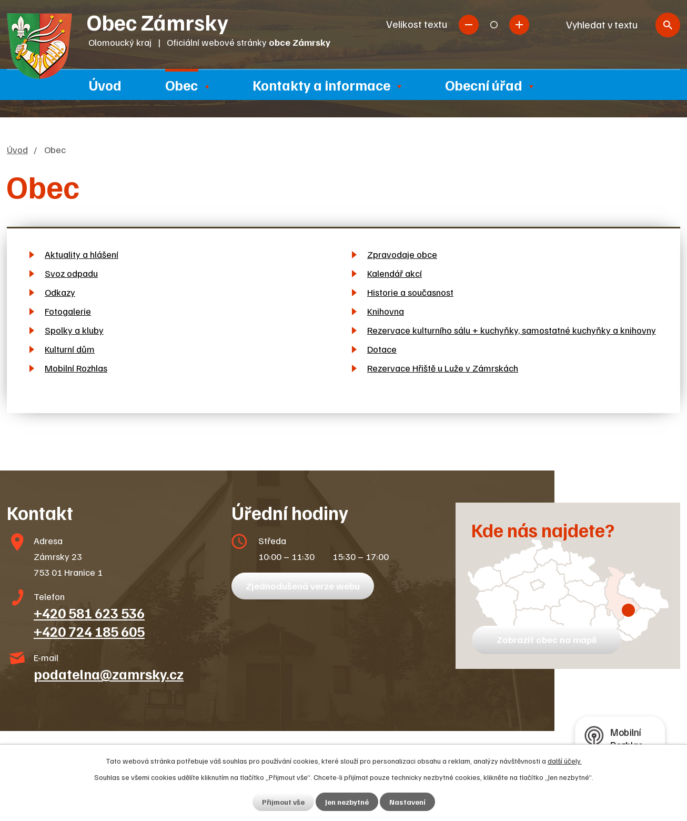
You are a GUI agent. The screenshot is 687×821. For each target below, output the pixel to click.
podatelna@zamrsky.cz (109, 674)
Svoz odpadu (71, 273)
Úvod (105, 85)
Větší (519, 25)
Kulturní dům (70, 349)
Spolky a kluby (74, 330)
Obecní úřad (483, 85)
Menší (469, 25)
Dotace (382, 349)
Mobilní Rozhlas (76, 368)
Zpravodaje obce (402, 254)
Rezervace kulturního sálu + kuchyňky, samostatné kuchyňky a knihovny (511, 330)
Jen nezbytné (347, 801)
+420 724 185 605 (89, 631)
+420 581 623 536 (89, 613)
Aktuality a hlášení (81, 254)
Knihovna (385, 311)
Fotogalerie (68, 311)
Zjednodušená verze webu (303, 586)
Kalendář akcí (394, 273)
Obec (181, 85)
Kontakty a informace (321, 85)
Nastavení (407, 801)
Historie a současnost (410, 292)
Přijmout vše (283, 801)
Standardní (494, 25)
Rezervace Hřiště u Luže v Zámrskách (442, 368)
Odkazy (60, 292)
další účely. (565, 760)
